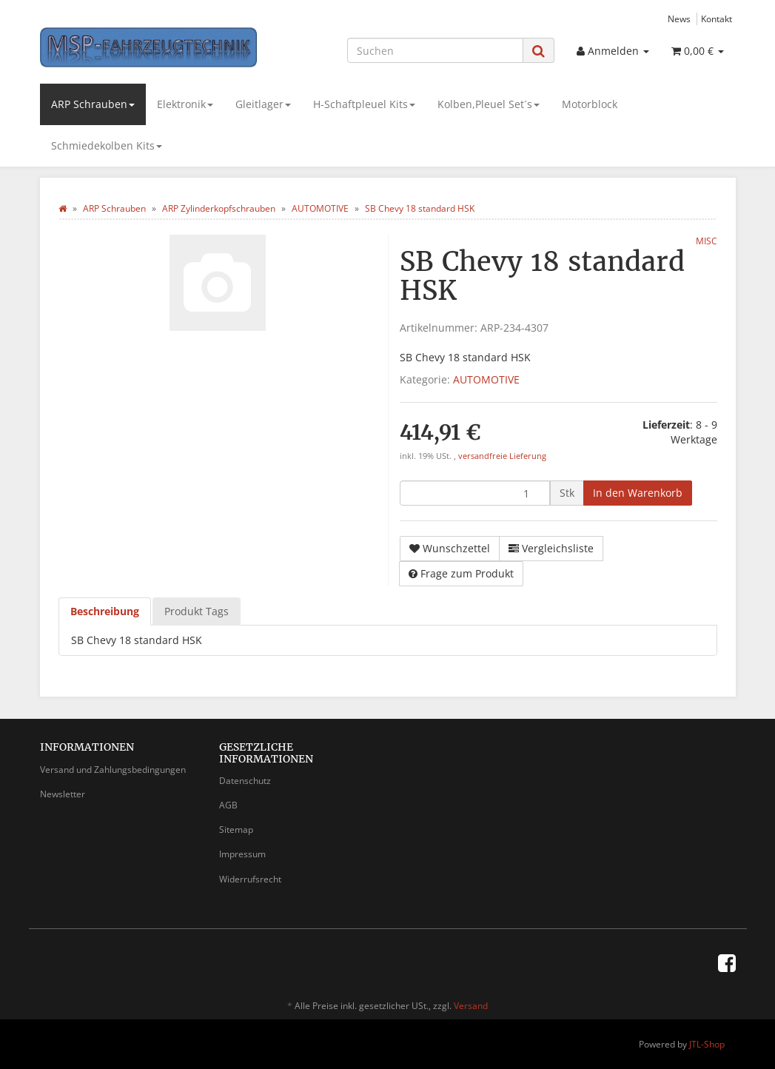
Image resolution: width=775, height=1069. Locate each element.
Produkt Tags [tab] (196, 611)
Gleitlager (263, 104)
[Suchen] (435, 50)
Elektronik (185, 104)
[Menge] (475, 493)
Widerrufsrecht (250, 879)
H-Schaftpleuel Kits (364, 104)
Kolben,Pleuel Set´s (488, 104)
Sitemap (236, 829)
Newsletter (62, 794)
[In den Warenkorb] (637, 493)
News (679, 18)
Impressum (242, 854)
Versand (471, 1005)
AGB (228, 805)
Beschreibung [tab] (104, 611)
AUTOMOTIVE (486, 379)
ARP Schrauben (93, 104)
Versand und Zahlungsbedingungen (113, 769)
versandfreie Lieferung (502, 456)
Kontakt (716, 18)
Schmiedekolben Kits (106, 145)
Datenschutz (245, 780)
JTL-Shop (707, 1044)
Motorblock (589, 104)
